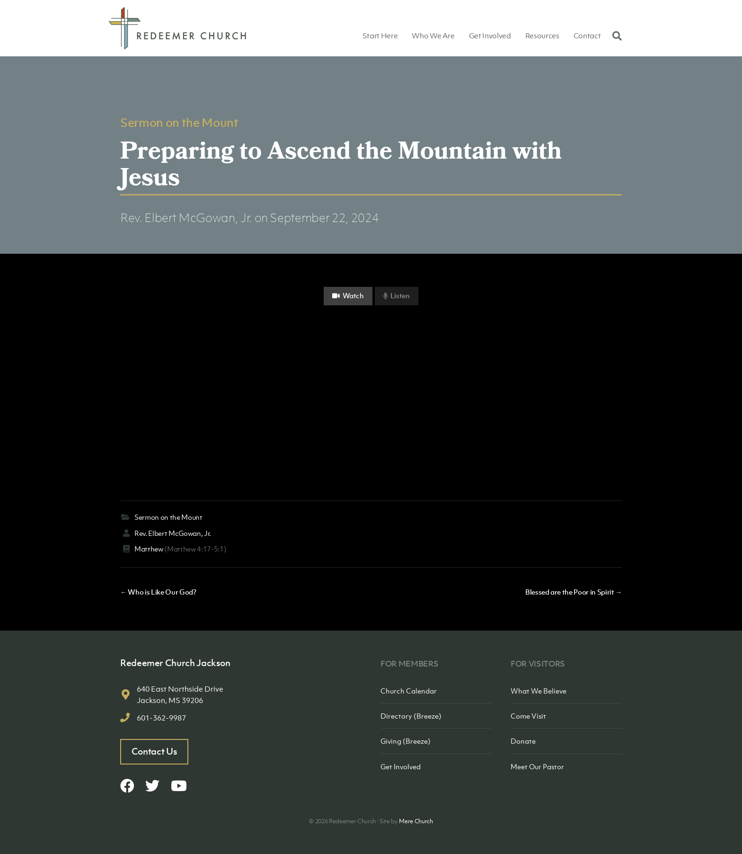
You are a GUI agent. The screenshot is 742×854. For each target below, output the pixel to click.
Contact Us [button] (154, 751)
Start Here (380, 35)
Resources (542, 35)
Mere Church (416, 821)
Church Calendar (408, 690)
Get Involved (490, 35)
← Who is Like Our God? (158, 591)
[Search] (615, 35)
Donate (523, 741)
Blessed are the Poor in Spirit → (573, 591)
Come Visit (528, 716)
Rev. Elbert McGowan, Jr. (186, 217)
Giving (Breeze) (405, 741)
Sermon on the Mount (179, 122)
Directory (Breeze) (411, 716)
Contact (587, 35)
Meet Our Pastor (537, 766)
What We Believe (538, 690)
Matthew (148, 548)
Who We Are (433, 35)
